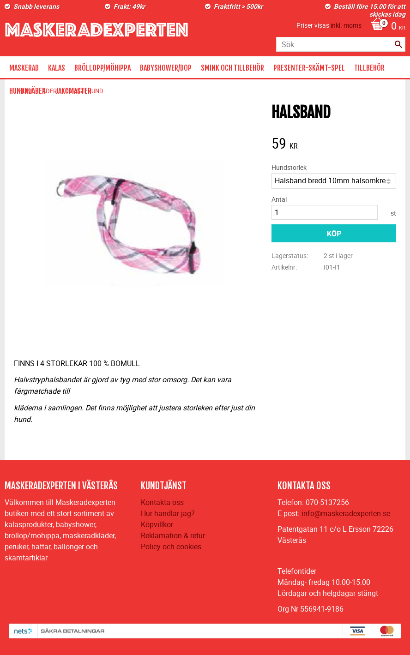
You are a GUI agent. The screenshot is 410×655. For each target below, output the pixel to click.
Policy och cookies (171, 546)
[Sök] (398, 44)
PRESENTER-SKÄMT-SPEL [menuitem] (309, 67)
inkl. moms (346, 25)
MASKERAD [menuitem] (24, 67)
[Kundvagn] (385, 27)
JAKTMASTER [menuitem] (73, 91)
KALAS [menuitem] (56, 67)
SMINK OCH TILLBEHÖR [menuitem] (232, 67)
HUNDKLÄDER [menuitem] (27, 91)
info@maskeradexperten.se (345, 513)
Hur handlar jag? (168, 513)
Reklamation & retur (173, 535)
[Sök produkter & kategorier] (340, 44)
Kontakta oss (162, 502)
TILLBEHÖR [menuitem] (369, 67)
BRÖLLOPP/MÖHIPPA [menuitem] (102, 67)
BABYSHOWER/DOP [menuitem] (166, 67)
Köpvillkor (157, 524)
